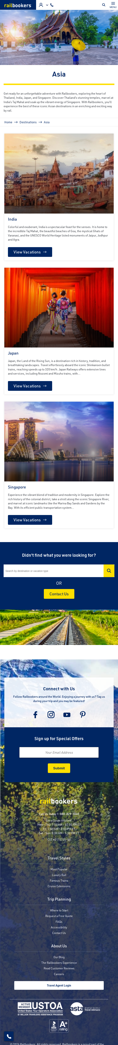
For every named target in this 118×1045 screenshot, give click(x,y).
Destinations (28, 122)
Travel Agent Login (59, 985)
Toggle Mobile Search (104, 5)
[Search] (59, 570)
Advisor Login (41, 5)
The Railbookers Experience (59, 962)
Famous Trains (59, 880)
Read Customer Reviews (59, 968)
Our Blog (59, 957)
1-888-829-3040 (68, 814)
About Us (59, 946)
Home (8, 122)
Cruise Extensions (59, 886)
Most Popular (59, 869)
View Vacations (27, 252)
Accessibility (59, 927)
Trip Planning (59, 899)
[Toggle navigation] (113, 5)
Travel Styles (59, 858)
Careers (59, 974)
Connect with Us (59, 688)
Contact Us (59, 593)
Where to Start (59, 910)
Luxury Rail (59, 875)
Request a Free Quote (59, 916)
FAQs (59, 922)
